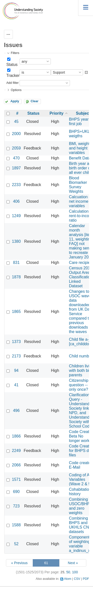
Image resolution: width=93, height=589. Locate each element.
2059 (16, 148)
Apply (14, 101)
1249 (16, 216)
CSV (77, 579)
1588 (16, 525)
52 (16, 544)
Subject (83, 113)
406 (16, 201)
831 (16, 262)
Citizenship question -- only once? (78, 385)
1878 (16, 277)
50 (68, 572)
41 (16, 385)
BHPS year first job (79, 121)
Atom (67, 579)
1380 (16, 241)
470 (16, 158)
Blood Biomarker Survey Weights (78, 185)
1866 (16, 436)
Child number (81, 356)
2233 (16, 185)
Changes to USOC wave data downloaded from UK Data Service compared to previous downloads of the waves (81, 311)
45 (16, 121)
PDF (86, 579)
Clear (34, 101)
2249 (16, 450)
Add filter (12, 83)
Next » (73, 563)
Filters (15, 53)
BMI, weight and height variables (79, 148)
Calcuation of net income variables (80, 201)
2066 (16, 465)
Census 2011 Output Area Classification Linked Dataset (80, 277)
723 (16, 506)
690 (16, 492)
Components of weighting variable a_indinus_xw (81, 544)
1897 (16, 168)
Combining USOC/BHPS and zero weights (80, 506)
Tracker (13, 75)
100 (75, 572)
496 (16, 410)
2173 (16, 356)
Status (11, 64)
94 (16, 370)
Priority (56, 113)
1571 (16, 479)
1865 (16, 311)
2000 (16, 134)
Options (16, 90)
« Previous (19, 563)
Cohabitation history (80, 491)
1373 (16, 342)
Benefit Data (80, 158)
